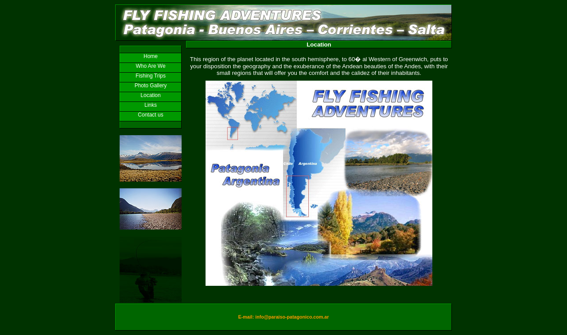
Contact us (150, 115)
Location (150, 95)
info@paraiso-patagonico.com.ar (292, 316)
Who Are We (150, 66)
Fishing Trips (151, 76)
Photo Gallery (151, 85)
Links (150, 105)
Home (151, 56)
